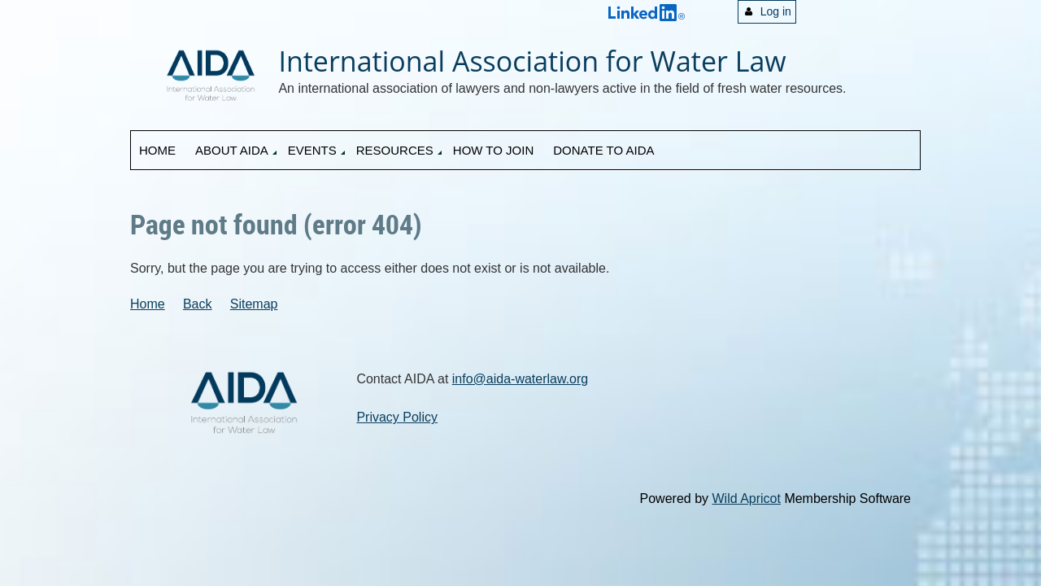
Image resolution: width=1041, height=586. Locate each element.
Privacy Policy (397, 417)
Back (197, 304)
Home (147, 304)
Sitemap (254, 304)
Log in (775, 11)
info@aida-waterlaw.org (520, 379)
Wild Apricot (746, 498)
